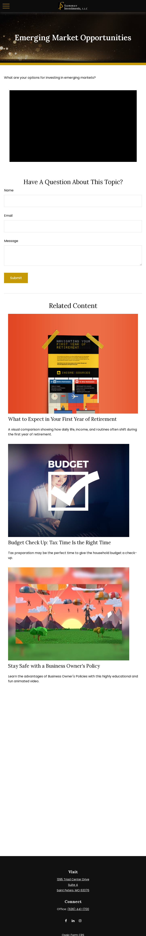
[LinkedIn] (73, 920)
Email (8, 215)
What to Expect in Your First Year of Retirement (62, 419)
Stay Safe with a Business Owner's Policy (54, 666)
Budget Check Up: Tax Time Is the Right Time (59, 542)
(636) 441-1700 (78, 909)
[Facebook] (66, 920)
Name (9, 190)
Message (11, 241)
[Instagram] (80, 920)
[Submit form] (16, 278)
